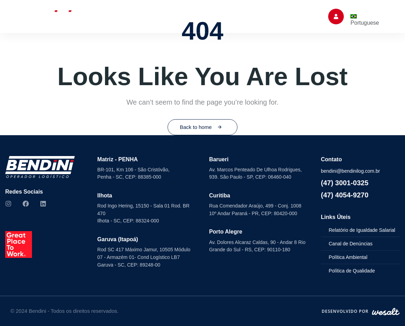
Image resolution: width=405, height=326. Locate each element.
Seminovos (176, 16)
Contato (300, 16)
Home (46, 16)
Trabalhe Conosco (254, 16)
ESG (217, 16)
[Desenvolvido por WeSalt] (361, 311)
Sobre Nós (82, 16)
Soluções (126, 16)
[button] (336, 16)
